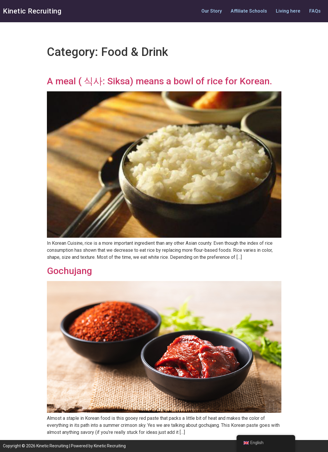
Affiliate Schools (249, 11)
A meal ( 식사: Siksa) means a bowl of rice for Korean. (159, 81)
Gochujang (69, 270)
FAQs (315, 11)
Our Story (211, 11)
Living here (288, 11)
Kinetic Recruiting (32, 11)
